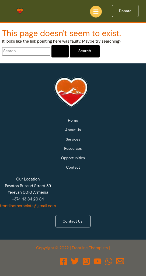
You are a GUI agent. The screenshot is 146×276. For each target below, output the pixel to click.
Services (73, 139)
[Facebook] (64, 261)
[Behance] (97, 261)
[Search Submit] (60, 51)
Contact (73, 167)
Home (73, 120)
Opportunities (73, 157)
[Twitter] (75, 261)
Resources (73, 148)
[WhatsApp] (109, 261)
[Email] (120, 261)
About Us (73, 129)
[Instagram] (86, 261)
